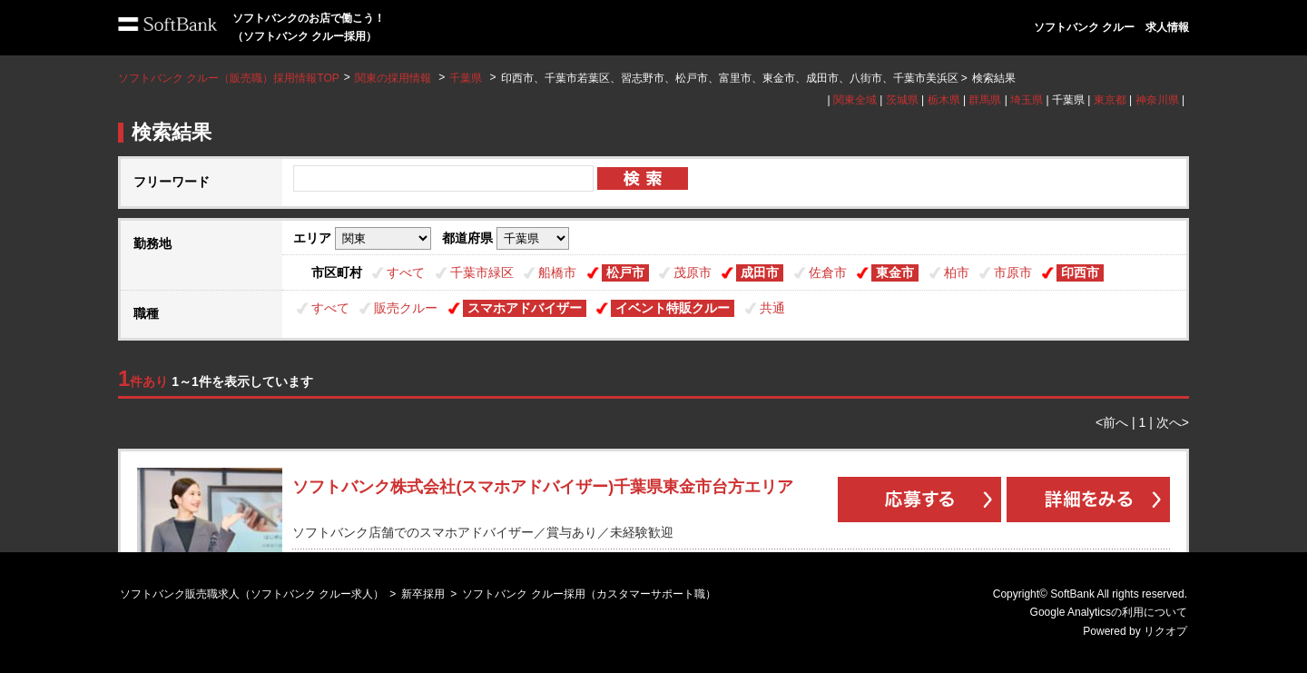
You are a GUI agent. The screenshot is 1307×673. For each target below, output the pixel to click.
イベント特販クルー (672, 308)
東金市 (895, 272)
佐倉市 (828, 272)
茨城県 (902, 100)
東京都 (1110, 100)
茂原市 (692, 272)
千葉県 (465, 78)
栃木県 (944, 100)
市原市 (1013, 272)
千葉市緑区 (482, 272)
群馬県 (984, 100)
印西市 (1080, 272)
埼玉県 (1026, 100)
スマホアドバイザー (524, 308)
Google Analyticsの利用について (1108, 612)
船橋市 (557, 272)
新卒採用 (423, 594)
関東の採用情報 (394, 78)
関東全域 (855, 100)
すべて (406, 272)
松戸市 (625, 272)
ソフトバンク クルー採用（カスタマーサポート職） (588, 594)
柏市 (956, 272)
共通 (772, 308)
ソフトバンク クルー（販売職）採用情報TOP (228, 78)
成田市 (760, 272)
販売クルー (405, 308)
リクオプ (1165, 631)
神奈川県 (1157, 100)
